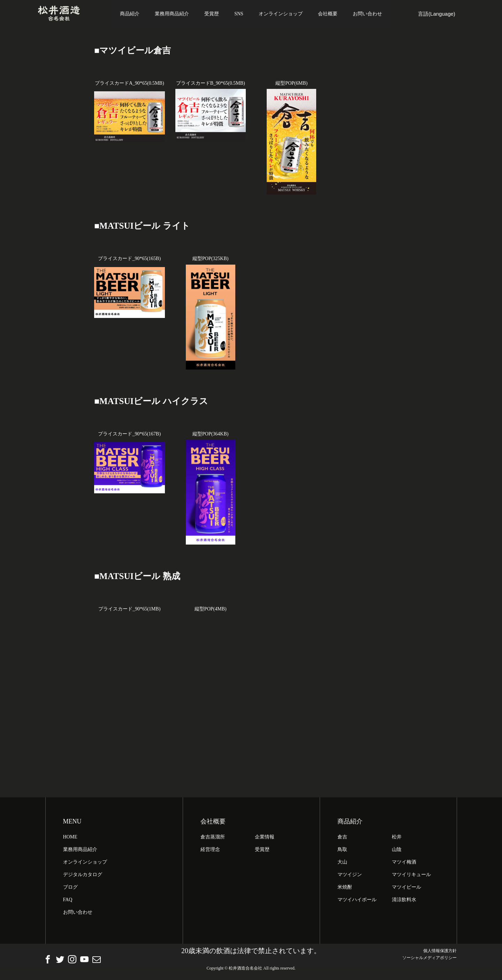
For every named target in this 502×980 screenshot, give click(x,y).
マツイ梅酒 (404, 863)
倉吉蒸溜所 (212, 838)
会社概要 (327, 13)
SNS (238, 13)
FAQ (68, 901)
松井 (397, 838)
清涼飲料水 (404, 901)
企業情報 (264, 838)
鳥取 (342, 850)
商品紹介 (129, 13)
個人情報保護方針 (440, 952)
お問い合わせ (367, 13)
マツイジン (349, 876)
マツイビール (406, 888)
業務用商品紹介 (172, 13)
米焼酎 (344, 888)
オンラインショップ (281, 13)
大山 (342, 863)
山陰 (397, 850)
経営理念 (210, 850)
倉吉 (342, 838)
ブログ (70, 888)
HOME (70, 838)
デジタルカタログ (82, 876)
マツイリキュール (411, 876)
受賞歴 (211, 13)
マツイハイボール (356, 901)
